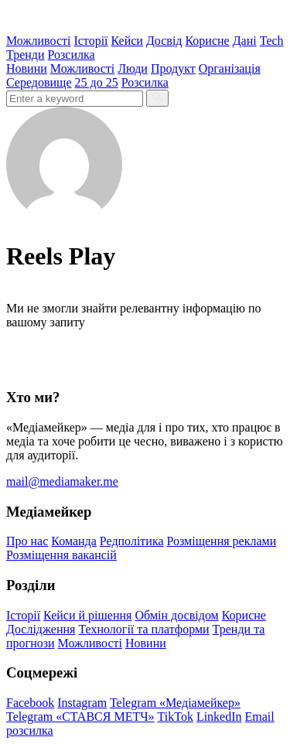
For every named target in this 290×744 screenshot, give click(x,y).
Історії (90, 40)
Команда (74, 541)
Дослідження (40, 629)
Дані (245, 40)
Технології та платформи (143, 629)
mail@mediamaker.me (62, 481)
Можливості (38, 40)
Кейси (127, 40)
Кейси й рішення (87, 615)
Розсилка (71, 54)
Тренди (25, 54)
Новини (26, 68)
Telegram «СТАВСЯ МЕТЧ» (80, 716)
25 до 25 (96, 82)
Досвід (164, 40)
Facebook (30, 702)
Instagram (82, 702)
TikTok (175, 716)
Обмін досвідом (176, 615)
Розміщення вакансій (61, 554)
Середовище (39, 82)
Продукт (173, 68)
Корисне (207, 40)
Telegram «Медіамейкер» (175, 702)
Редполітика (132, 541)
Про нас (27, 541)
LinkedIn (219, 716)
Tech (272, 40)
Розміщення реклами (222, 541)
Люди (133, 68)
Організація (230, 68)
